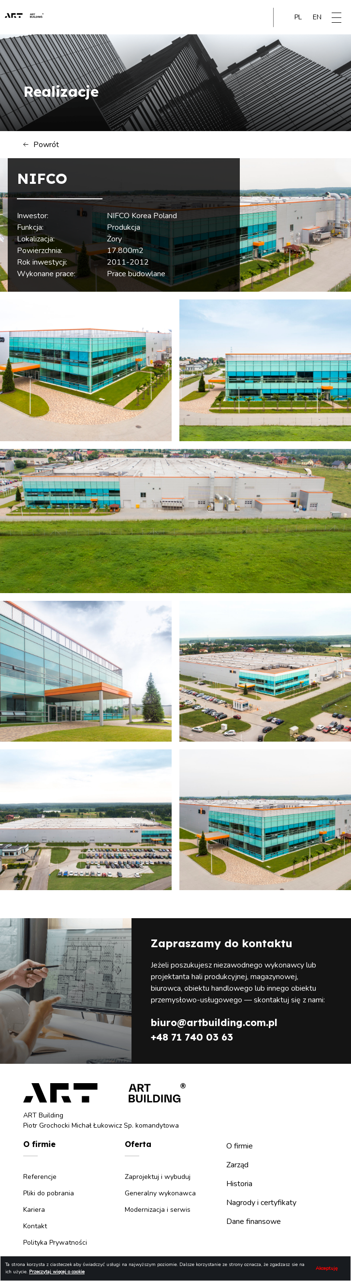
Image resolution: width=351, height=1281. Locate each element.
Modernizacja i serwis (157, 1209)
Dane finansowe (253, 1221)
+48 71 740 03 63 (192, 1037)
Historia (239, 1183)
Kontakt (35, 1226)
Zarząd (237, 1165)
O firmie (239, 1146)
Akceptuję (326, 1268)
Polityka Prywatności (55, 1242)
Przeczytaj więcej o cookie (57, 1271)
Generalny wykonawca (160, 1193)
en (317, 17)
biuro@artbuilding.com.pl (214, 1022)
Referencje (40, 1176)
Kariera (34, 1209)
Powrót (41, 144)
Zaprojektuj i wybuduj (157, 1176)
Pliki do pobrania (48, 1193)
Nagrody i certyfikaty (261, 1202)
